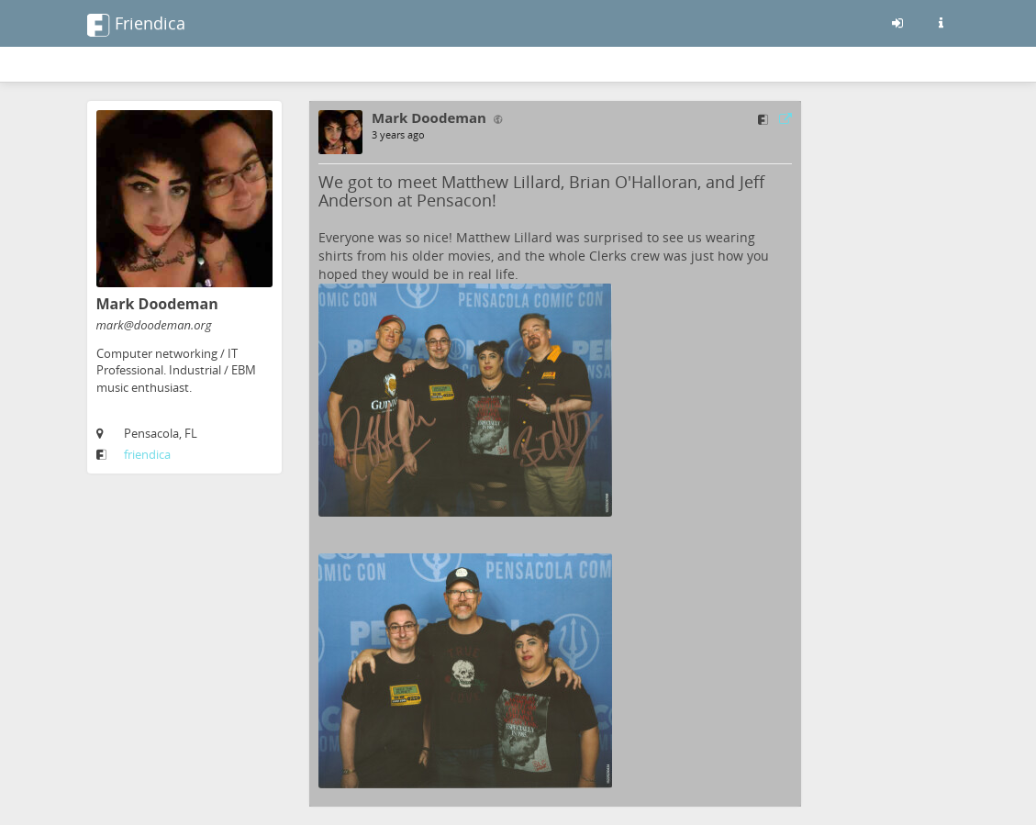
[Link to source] (785, 119)
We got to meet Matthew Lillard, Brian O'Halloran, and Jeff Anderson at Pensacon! (541, 191)
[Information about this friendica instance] (941, 23)
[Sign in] (897, 23)
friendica (147, 454)
